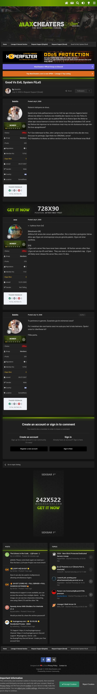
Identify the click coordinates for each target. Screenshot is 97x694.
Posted (30, 556)
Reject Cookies (88, 684)
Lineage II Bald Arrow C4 (66, 604)
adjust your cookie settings (27, 688)
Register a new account (29, 449)
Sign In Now (68, 449)
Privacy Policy (52, 666)
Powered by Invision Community (48, 671)
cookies (28, 686)
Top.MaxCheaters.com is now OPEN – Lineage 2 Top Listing (49, 74)
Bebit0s (18, 89)
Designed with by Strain (39, 666)
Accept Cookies (69, 684)
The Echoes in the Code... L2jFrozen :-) (25, 553)
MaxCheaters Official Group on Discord (48, 67)
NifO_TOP (60, 607)
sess (15, 220)
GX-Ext (14, 571)
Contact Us (63, 666)
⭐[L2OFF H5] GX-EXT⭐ (19, 568)
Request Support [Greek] (33, 92)
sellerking (15, 626)
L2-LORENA (16, 556)
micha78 (60, 572)
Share (68, 91)
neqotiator (61, 583)
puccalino (15, 611)
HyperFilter (61, 559)
